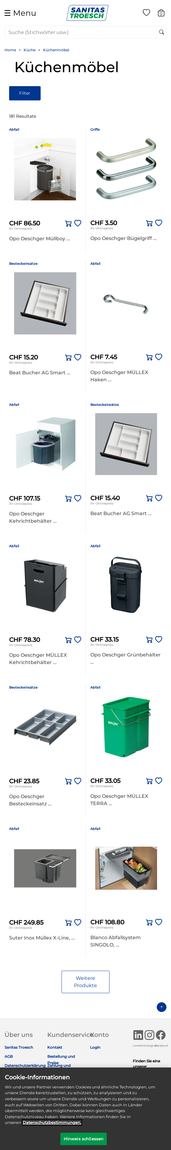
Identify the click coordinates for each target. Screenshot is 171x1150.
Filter (24, 93)
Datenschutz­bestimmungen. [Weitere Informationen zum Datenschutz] (52, 1126)
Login (95, 1047)
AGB (9, 1056)
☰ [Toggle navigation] (20, 13)
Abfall (14, 129)
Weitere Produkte (85, 981)
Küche (29, 50)
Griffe (95, 129)
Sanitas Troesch (19, 1047)
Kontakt (54, 1047)
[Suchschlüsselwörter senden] (161, 32)
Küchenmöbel (56, 50)
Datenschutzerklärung (25, 1065)
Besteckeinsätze (23, 263)
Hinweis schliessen (83, 1142)
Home (10, 50)
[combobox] (85, 32)
